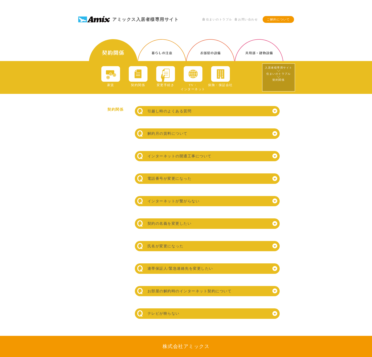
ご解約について (278, 19)
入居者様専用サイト (278, 67)
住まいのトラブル (217, 19)
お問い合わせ (246, 19)
